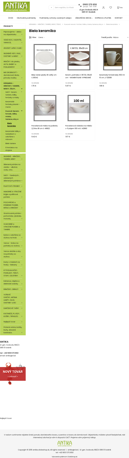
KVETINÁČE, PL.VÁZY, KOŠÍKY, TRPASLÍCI (12, 314)
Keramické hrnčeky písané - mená (12, 104)
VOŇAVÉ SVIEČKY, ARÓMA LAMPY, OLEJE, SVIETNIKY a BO (10, 298)
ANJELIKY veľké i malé (12, 48)
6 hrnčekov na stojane (11, 148)
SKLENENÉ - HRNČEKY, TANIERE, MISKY (12, 157)
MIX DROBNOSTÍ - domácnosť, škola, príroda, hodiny (11, 75)
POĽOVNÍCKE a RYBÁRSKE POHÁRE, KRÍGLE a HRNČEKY (11, 205)
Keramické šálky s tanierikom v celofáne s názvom (12, 135)
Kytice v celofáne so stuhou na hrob (12, 236)
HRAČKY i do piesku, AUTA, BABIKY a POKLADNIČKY (12, 64)
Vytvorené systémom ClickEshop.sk (64, 457)
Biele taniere (10, 143)
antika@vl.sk (73, 450)
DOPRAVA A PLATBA (103, 18)
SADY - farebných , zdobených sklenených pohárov (12, 178)
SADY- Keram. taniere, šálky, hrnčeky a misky (12, 95)
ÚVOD (10, 18)
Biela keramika (11, 124)
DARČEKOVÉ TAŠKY (11, 308)
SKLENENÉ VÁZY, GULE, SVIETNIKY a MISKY (12, 54)
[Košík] (120, 7)
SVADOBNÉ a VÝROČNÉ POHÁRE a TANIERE (12, 227)
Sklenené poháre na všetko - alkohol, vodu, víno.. (12, 167)
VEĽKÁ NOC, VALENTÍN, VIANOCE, (12, 41)
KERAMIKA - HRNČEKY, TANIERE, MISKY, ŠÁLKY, (12, 86)
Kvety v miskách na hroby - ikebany (12, 263)
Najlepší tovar (9, 322)
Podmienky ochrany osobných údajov (56, 18)
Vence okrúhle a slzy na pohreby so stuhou (12, 254)
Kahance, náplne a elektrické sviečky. (11, 282)
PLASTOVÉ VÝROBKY (12, 186)
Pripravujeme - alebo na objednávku (12, 33)
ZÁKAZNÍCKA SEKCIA (83, 18)
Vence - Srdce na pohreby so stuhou (12, 244)
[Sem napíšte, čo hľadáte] (67, 7)
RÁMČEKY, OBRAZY (11, 289)
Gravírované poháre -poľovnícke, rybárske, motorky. (13, 216)
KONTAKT (119, 18)
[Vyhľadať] (50, 7)
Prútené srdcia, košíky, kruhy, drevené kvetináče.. (13, 330)
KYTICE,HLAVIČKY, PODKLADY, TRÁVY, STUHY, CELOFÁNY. (11, 273)
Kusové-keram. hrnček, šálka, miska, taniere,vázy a (12, 115)
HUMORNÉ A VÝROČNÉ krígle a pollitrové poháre (12, 194)
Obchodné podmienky (26, 18)
